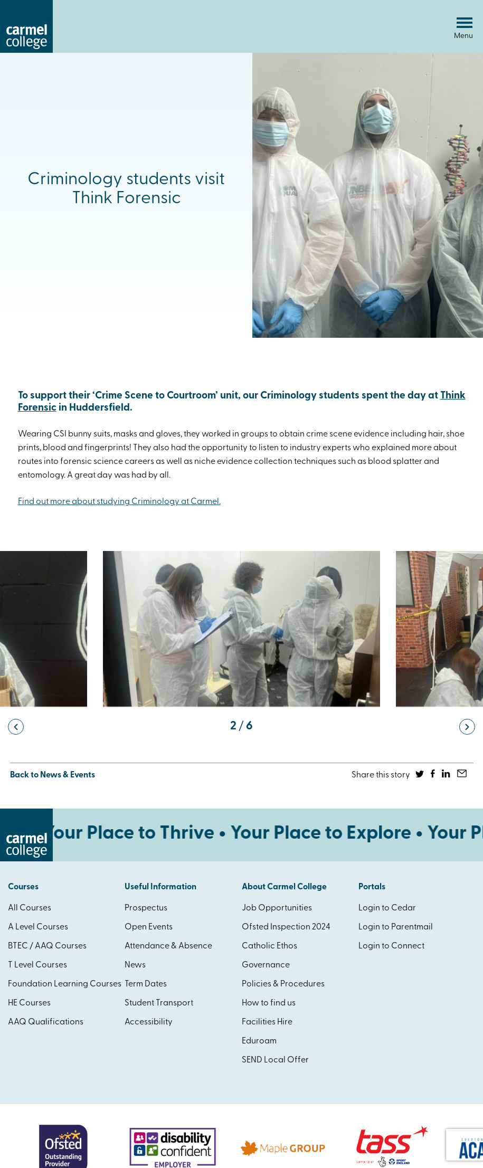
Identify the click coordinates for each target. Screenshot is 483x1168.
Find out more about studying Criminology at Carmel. (119, 502)
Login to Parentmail (395, 927)
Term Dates (146, 984)
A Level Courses (38, 927)
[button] (16, 727)
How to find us (269, 1003)
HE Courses (29, 1003)
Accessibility (149, 1022)
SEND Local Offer (275, 1060)
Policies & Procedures (283, 984)
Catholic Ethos (269, 946)
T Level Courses (37, 965)
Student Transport (159, 1003)
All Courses (29, 908)
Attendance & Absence (168, 946)
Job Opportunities (277, 908)
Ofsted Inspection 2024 (286, 927)
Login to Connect (391, 946)
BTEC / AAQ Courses (47, 946)
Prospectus (146, 908)
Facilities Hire (267, 1022)
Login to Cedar (387, 908)
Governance (266, 965)
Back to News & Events (52, 775)
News (135, 965)
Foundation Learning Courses (64, 984)
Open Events (149, 927)
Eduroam (259, 1041)
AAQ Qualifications (45, 1022)
